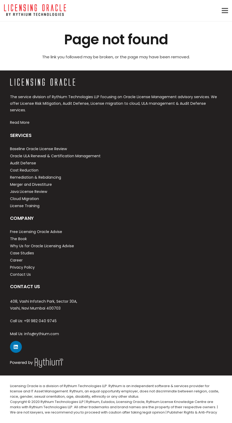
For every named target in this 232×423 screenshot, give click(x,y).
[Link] (35, 10)
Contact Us (20, 274)
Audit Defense (23, 163)
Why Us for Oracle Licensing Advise (42, 246)
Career (16, 260)
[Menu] (225, 10)
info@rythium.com (41, 333)
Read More (19, 122)
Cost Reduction (24, 170)
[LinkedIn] (16, 347)
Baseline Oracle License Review (38, 148)
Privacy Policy (22, 267)
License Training (25, 205)
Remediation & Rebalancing (35, 177)
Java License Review (28, 191)
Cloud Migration (24, 198)
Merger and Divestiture (31, 184)
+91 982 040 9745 (40, 321)
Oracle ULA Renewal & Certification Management (55, 156)
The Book (18, 238)
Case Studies (22, 253)
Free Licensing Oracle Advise (36, 231)
